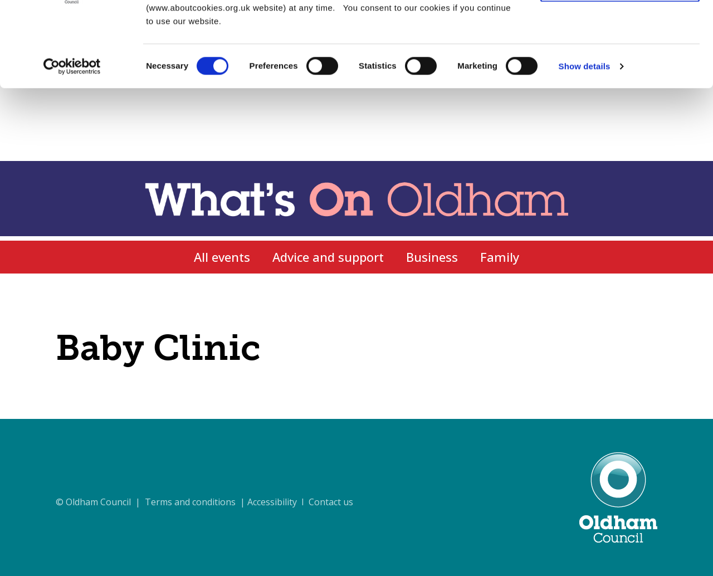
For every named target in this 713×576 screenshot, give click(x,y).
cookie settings (445, 67)
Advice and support (328, 256)
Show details (585, 139)
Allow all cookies (620, 27)
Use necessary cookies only (620, 60)
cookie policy (294, 67)
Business (432, 256)
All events (222, 256)
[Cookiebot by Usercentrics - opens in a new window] (72, 139)
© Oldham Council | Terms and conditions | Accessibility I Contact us (204, 502)
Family (499, 256)
